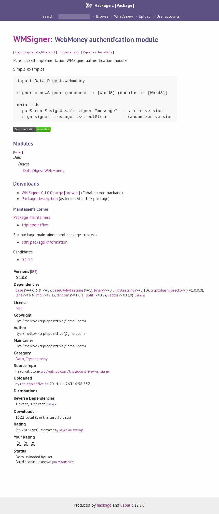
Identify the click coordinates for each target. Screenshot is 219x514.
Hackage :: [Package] (114, 5)
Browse (102, 16)
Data (19, 358)
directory (177, 290)
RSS (33, 272)
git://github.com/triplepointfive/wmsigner (75, 371)
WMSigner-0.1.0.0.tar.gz (42, 192)
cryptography (24, 52)
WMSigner (31, 38)
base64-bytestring (68, 290)
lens (18, 295)
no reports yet (62, 462)
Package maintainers (31, 217)
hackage (104, 505)
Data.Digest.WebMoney (43, 170)
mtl (39, 295)
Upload (145, 16)
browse (72, 192)
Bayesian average (71, 430)
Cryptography (36, 358)
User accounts (168, 16)
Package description (40, 198)
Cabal (125, 505)
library (45, 52)
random (62, 295)
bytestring (125, 290)
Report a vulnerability (97, 52)
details (139, 295)
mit (53, 52)
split (90, 295)
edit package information (45, 242)
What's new (123, 16)
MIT (18, 308)
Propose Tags (69, 52)
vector (113, 295)
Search (48, 16)
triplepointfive (35, 225)
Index (18, 152)
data (37, 52)
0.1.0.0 (27, 259)
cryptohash (160, 290)
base (19, 290)
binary (98, 290)
